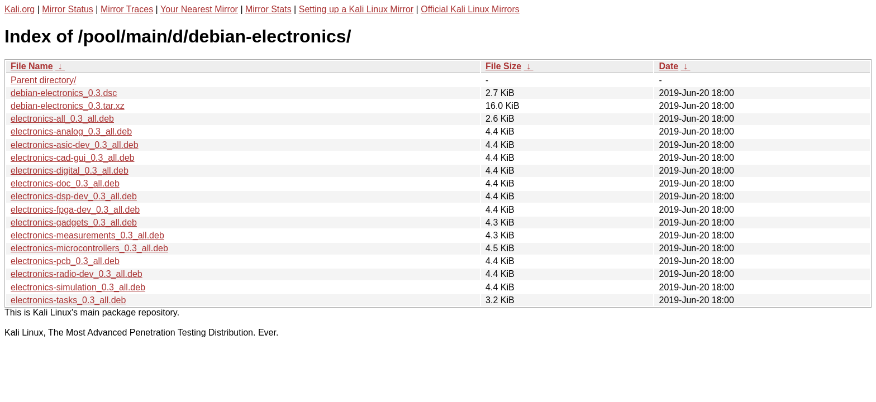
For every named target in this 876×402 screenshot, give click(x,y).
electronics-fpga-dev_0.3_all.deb (75, 209)
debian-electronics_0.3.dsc (64, 93)
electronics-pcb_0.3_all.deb (65, 261)
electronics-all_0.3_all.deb (62, 118)
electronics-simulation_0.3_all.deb (78, 287)
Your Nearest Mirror (199, 9)
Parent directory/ (43, 80)
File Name (32, 66)
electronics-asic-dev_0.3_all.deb (75, 145)
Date (668, 66)
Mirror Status (67, 9)
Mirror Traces (127, 9)
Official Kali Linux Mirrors (470, 9)
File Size (503, 66)
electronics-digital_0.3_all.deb (69, 170)
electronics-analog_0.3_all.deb (71, 131)
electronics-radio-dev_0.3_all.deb (76, 274)
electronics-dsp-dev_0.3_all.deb (74, 196)
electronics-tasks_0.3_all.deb (68, 300)
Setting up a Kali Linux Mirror (356, 9)
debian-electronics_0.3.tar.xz (68, 106)
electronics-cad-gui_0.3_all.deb (72, 157)
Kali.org (19, 9)
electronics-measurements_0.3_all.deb (87, 235)
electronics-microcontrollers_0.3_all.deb (89, 248)
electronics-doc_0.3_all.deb (65, 183)
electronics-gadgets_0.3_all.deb (74, 222)
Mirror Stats (268, 9)
